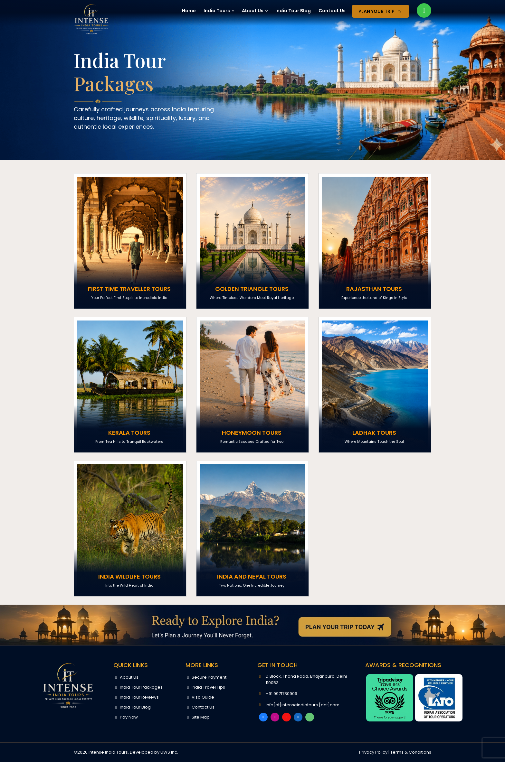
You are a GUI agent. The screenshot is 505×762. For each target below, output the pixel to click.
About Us (252, 10)
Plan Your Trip (381, 11)
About (125, 677)
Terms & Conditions (410, 752)
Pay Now (125, 717)
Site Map (198, 717)
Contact (332, 10)
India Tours (217, 10)
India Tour (293, 10)
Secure (206, 677)
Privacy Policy (373, 752)
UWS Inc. (169, 752)
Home (189, 10)
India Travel (205, 687)
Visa (200, 697)
